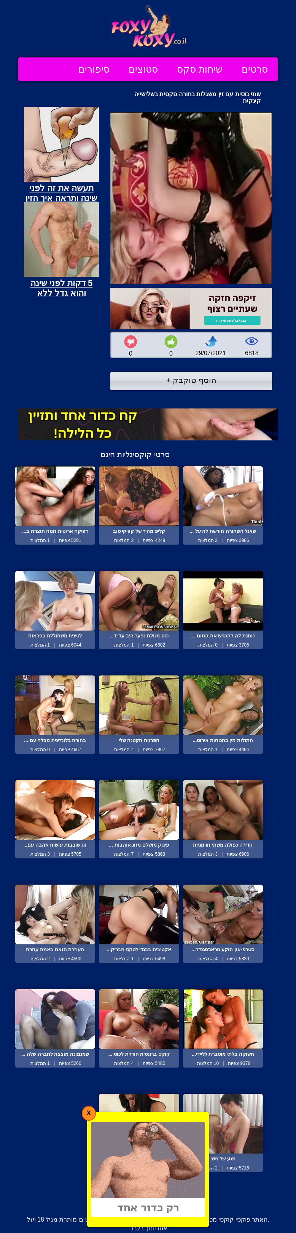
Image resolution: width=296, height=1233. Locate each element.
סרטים (255, 69)
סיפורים (94, 69)
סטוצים (143, 69)
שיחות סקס (200, 69)
